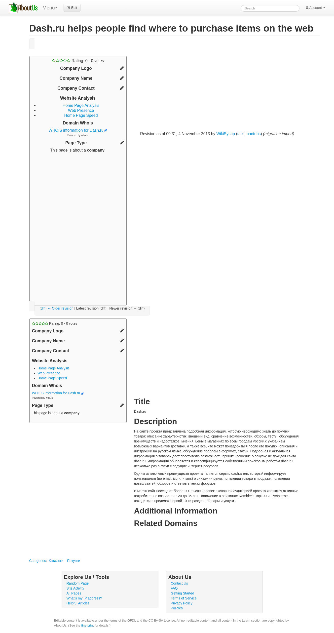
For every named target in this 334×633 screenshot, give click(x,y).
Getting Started (182, 593)
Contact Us (179, 583)
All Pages (74, 593)
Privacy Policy (181, 603)
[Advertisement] (78, 227)
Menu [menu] (49, 7)
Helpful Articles (78, 603)
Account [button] (315, 8)
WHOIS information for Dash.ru (78, 130)
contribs (254, 134)
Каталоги (56, 561)
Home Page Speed (81, 115)
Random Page (78, 583)
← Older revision (60, 308)
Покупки (73, 561)
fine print (87, 625)
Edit (72, 8)
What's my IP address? (84, 598)
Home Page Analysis (81, 105)
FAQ (174, 588)
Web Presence (81, 110)
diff (43, 308)
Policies (177, 608)
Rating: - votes (78, 61)
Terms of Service (184, 598)
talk (240, 134)
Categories (37, 561)
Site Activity (75, 588)
